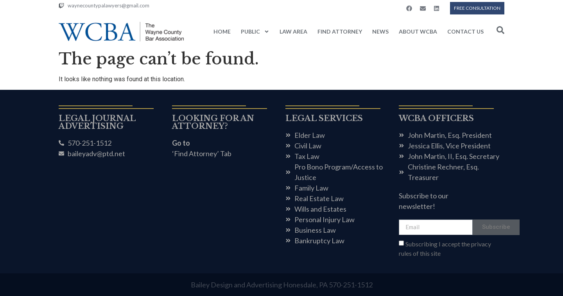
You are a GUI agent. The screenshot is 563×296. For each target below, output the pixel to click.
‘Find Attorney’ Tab (201, 153)
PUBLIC (255, 31)
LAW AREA (293, 31)
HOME (222, 31)
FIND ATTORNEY (339, 31)
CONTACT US (465, 31)
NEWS (380, 31)
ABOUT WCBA (418, 31)
